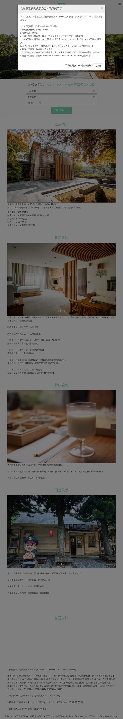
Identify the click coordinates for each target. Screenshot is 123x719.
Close (98, 66)
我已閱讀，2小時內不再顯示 (79, 65)
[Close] (102, 7)
